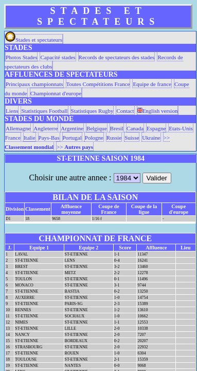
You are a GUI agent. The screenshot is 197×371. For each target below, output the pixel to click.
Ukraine (151, 137)
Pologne (94, 137)
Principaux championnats (34, 84)
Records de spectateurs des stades (117, 57)
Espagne (156, 128)
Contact (125, 111)
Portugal (72, 137)
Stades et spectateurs (33, 40)
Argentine (72, 128)
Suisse (131, 137)
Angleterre (45, 128)
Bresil (116, 128)
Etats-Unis (180, 128)
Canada (135, 128)
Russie (113, 137)
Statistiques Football (44, 111)
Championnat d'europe (55, 93)
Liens (12, 111)
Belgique (96, 128)
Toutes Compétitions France (98, 84)
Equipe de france (152, 84)
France (13, 137)
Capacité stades (57, 57)
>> (75, 147)
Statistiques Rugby (92, 111)
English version (157, 111)
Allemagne (18, 128)
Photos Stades (21, 57)
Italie (29, 137)
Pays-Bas (49, 137)
